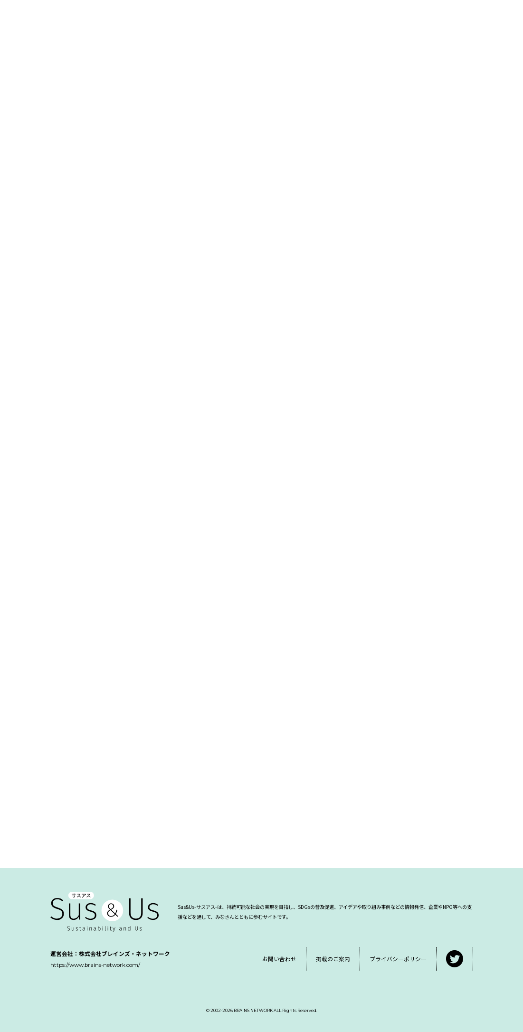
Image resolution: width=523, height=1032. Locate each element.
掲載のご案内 (333, 959)
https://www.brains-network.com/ (95, 965)
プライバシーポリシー (398, 959)
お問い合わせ (279, 959)
